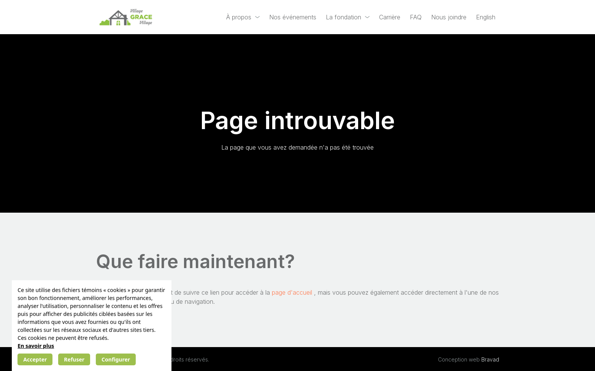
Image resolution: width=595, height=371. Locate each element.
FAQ (416, 17)
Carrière (389, 17)
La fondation (343, 17)
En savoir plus (35, 345)
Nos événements (292, 17)
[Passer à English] (485, 17)
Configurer (116, 359)
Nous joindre (448, 17)
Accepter (35, 359)
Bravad (490, 359)
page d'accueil (293, 292)
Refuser (74, 359)
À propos (238, 17)
